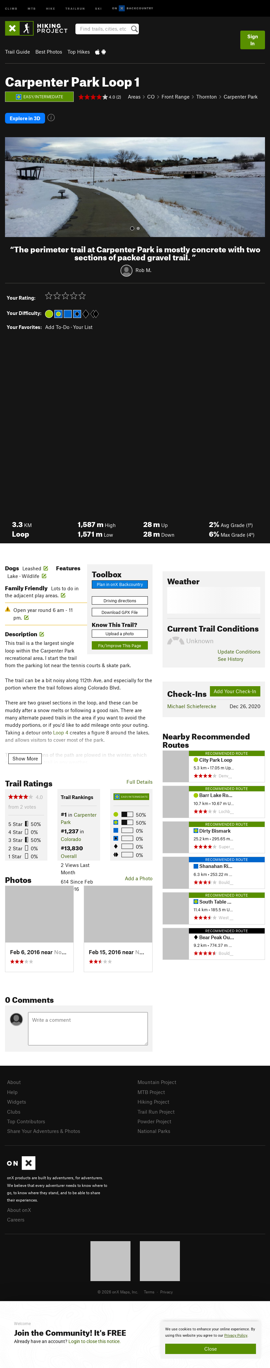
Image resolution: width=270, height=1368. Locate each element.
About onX (19, 1210)
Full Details (139, 781)
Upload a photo (119, 633)
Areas (134, 97)
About (14, 1082)
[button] (11, 187)
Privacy (166, 1291)
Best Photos (48, 52)
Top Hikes (78, 52)
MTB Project (151, 1092)
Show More (25, 758)
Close (210, 1349)
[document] (210, 1340)
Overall (69, 856)
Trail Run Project (156, 1111)
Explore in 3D (25, 118)
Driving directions (119, 600)
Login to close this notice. (94, 1341)
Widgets (16, 1101)
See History (230, 659)
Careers (15, 1219)
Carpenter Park (241, 97)
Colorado (71, 839)
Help (12, 1092)
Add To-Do (57, 327)
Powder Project (154, 1121)
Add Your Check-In (235, 691)
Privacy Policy (235, 1335)
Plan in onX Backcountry (120, 584)
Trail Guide (17, 52)
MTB (32, 8)
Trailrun (75, 8)
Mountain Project (157, 1082)
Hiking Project (153, 1101)
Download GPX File (119, 612)
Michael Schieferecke (191, 706)
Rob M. (143, 270)
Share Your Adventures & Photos (43, 1131)
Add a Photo (139, 878)
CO (151, 97)
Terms (149, 1291)
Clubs (13, 1111)
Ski (98, 8)
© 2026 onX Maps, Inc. (117, 1291)
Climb (11, 8)
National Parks (154, 1131)
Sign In (252, 39)
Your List (82, 327)
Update (239, 651)
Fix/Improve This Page (119, 645)
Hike (50, 8)
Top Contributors (26, 1121)
